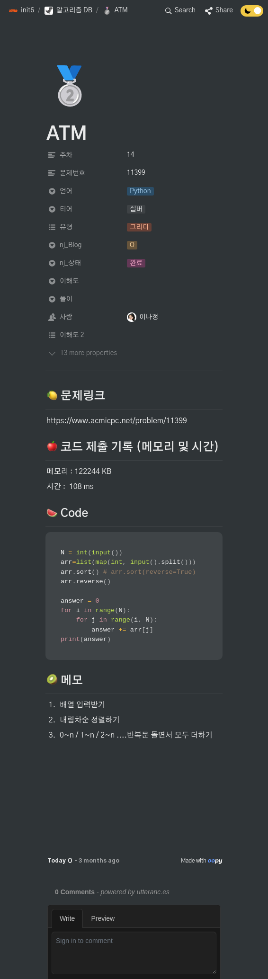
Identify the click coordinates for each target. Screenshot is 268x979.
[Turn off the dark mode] (252, 14)
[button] (21, 11)
